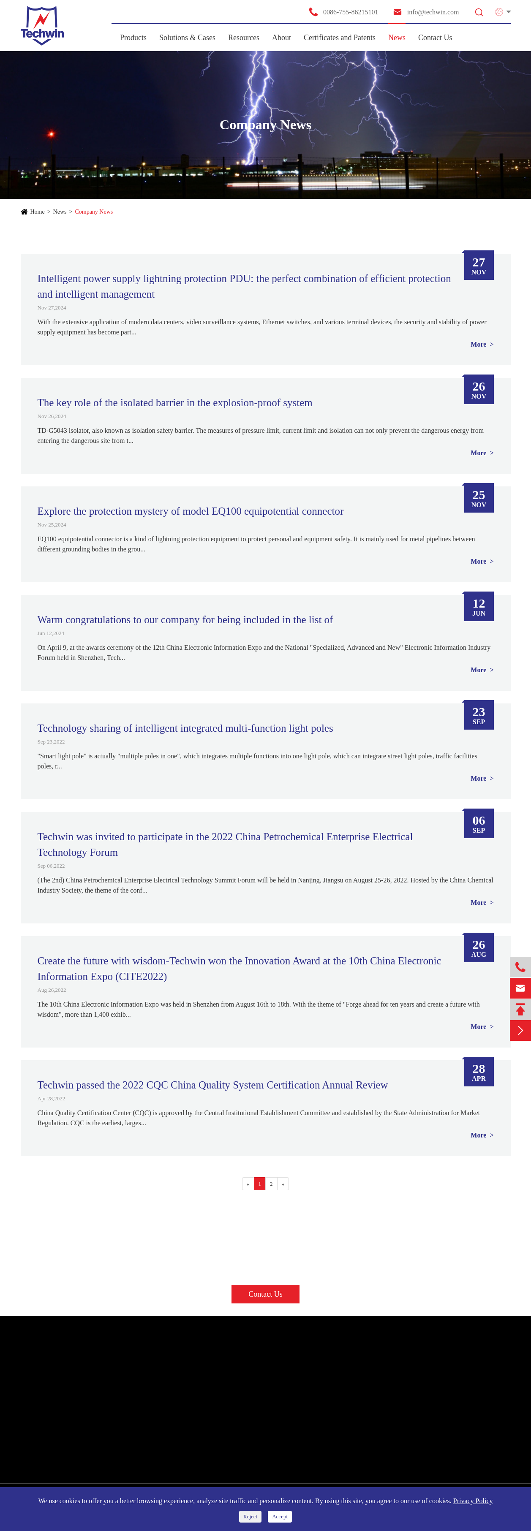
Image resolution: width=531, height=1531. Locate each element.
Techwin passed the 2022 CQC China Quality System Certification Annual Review (213, 1085)
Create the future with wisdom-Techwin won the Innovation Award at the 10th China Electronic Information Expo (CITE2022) (239, 968)
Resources (243, 37)
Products (133, 37)
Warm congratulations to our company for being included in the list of (185, 619)
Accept (280, 1516)
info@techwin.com (425, 12)
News (397, 37)
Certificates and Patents (340, 37)
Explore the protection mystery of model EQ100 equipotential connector (191, 511)
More (479, 344)
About (281, 37)
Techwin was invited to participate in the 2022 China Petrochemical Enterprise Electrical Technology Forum (225, 844)
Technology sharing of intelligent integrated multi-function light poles (185, 728)
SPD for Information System (62, 1411)
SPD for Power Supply (55, 1381)
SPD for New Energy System (63, 1396)
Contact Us (435, 37)
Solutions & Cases (187, 37)
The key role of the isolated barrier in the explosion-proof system (175, 402)
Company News (94, 212)
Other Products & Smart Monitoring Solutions (85, 1442)
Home (37, 212)
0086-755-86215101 (343, 12)
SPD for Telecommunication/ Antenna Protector (87, 1427)
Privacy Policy (473, 1500)
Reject (250, 1516)
